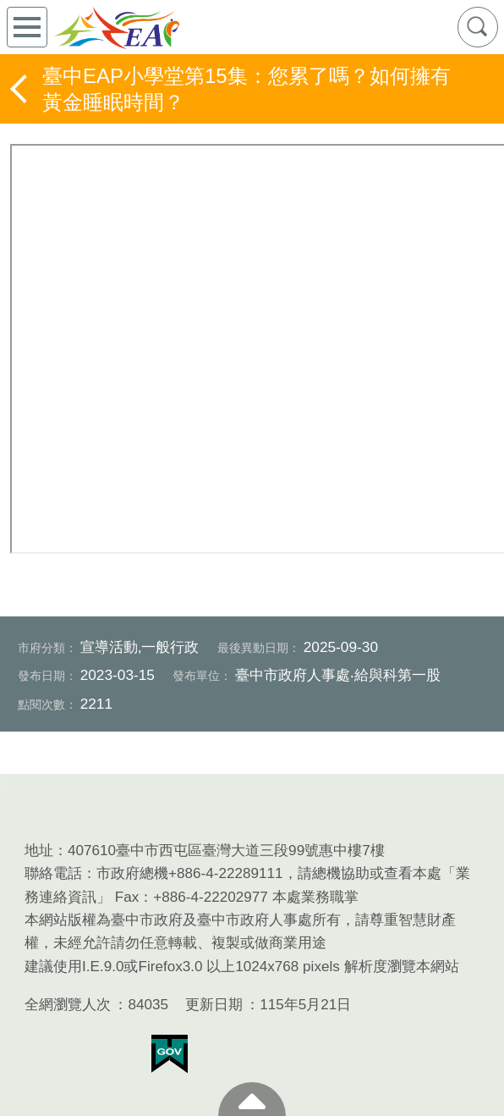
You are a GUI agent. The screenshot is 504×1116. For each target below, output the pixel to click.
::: (6, 783)
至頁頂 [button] (252, 1099)
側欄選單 (27, 27)
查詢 (477, 27)
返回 (20, 89)
